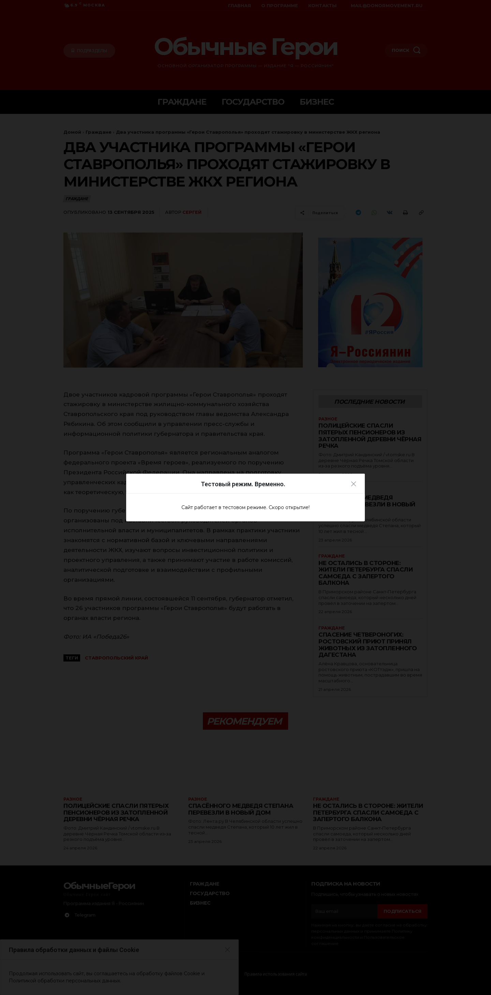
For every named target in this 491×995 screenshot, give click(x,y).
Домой (72, 132)
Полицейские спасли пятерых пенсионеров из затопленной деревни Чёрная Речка (362, 435)
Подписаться (402, 911)
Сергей (192, 212)
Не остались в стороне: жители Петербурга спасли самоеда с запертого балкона (365, 573)
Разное (327, 419)
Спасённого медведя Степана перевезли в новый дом (367, 504)
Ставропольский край (116, 657)
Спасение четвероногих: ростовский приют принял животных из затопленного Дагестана (367, 644)
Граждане (98, 132)
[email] (344, 911)
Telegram (85, 915)
